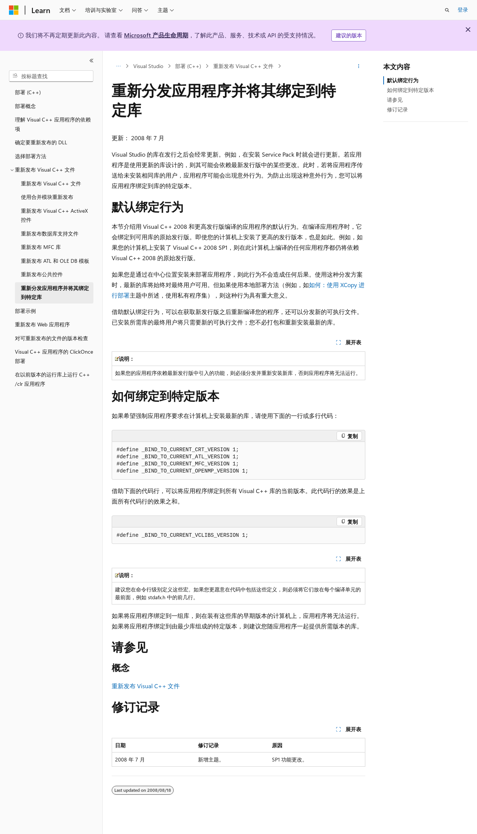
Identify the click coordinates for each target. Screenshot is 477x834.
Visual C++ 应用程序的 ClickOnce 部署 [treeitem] (54, 356)
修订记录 (397, 109)
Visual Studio (148, 66)
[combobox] (51, 76)
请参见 (395, 99)
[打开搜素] (447, 10)
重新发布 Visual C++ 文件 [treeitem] (51, 183)
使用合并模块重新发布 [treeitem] (47, 196)
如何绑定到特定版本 (410, 89)
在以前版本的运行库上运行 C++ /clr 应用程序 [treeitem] (52, 379)
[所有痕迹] (118, 66)
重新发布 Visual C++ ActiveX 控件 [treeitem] (54, 215)
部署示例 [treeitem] (25, 310)
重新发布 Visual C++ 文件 (243, 66)
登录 (463, 9)
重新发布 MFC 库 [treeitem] (41, 246)
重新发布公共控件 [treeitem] (42, 274)
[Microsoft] (14, 10)
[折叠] (91, 60)
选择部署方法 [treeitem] (30, 156)
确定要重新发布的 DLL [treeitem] (41, 142)
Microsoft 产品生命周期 (156, 35)
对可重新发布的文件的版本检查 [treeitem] (51, 338)
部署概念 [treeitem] (25, 106)
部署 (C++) (188, 66)
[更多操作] (358, 66)
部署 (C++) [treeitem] (28, 92)
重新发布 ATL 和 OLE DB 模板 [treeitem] (55, 260)
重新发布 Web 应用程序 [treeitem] (42, 324)
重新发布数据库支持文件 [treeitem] (49, 233)
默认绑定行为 (402, 80)
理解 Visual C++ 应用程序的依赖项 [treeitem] (53, 124)
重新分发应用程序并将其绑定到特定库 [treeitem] (55, 292)
